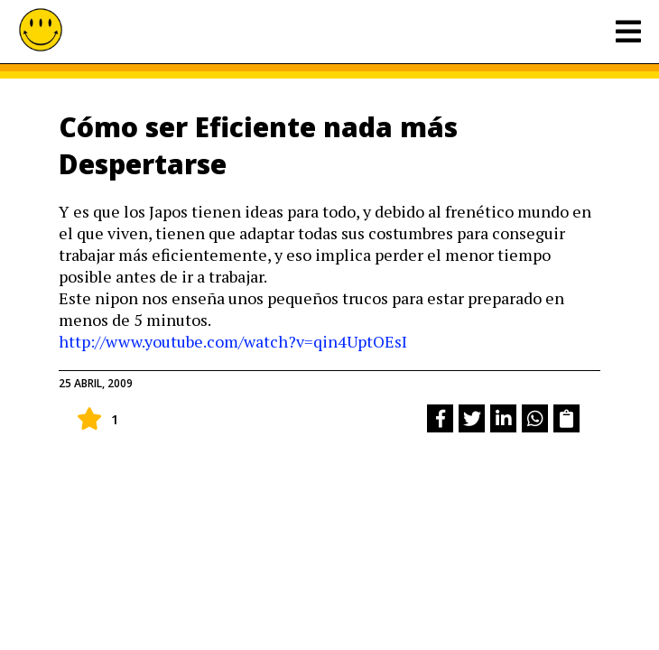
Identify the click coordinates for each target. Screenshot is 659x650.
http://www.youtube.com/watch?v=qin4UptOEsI (233, 341)
